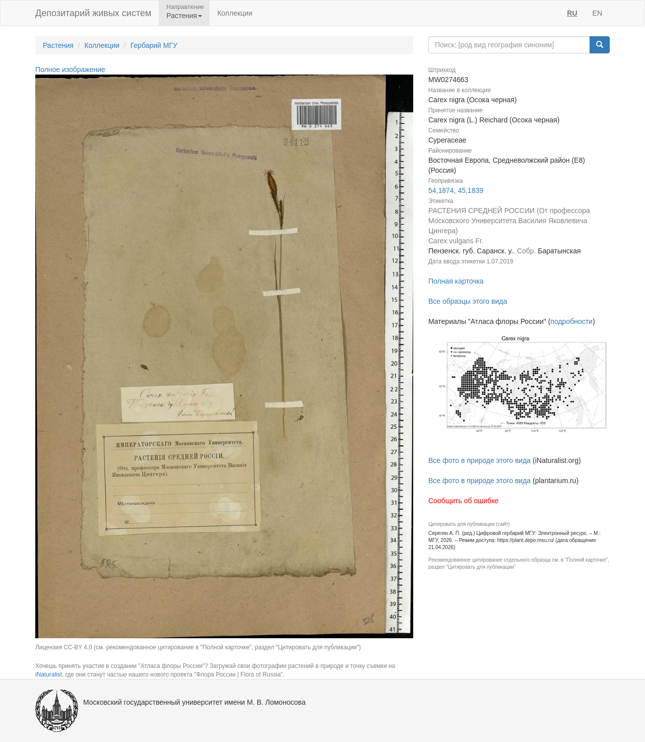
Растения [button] (184, 16)
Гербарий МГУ (154, 45)
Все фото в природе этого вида (479, 460)
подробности (571, 321)
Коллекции (234, 13)
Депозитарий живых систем (93, 13)
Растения (58, 45)
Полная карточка (456, 281)
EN (597, 13)
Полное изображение (70, 69)
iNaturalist (48, 674)
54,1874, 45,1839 (455, 190)
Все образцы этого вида (467, 301)
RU (572, 13)
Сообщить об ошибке (463, 501)
